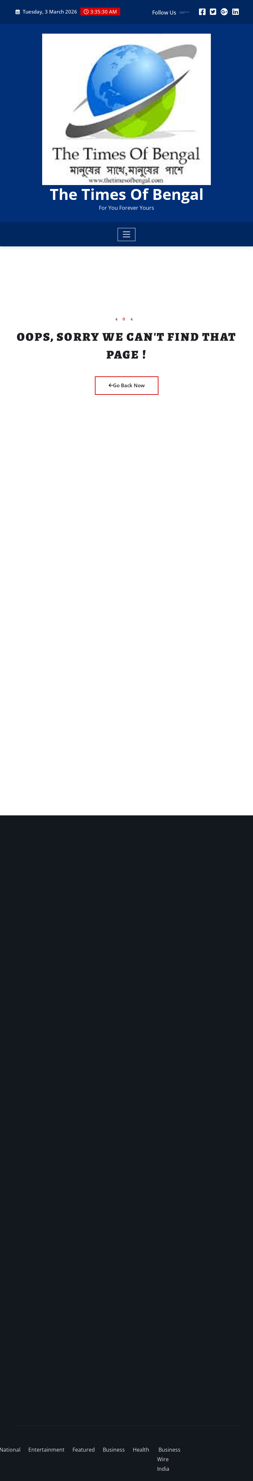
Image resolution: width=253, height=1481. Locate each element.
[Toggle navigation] (127, 234)
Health (141, 1449)
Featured (83, 1449)
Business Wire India (169, 1459)
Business (114, 1449)
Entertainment (46, 1449)
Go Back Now (127, 385)
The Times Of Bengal (127, 194)
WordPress (106, 1430)
